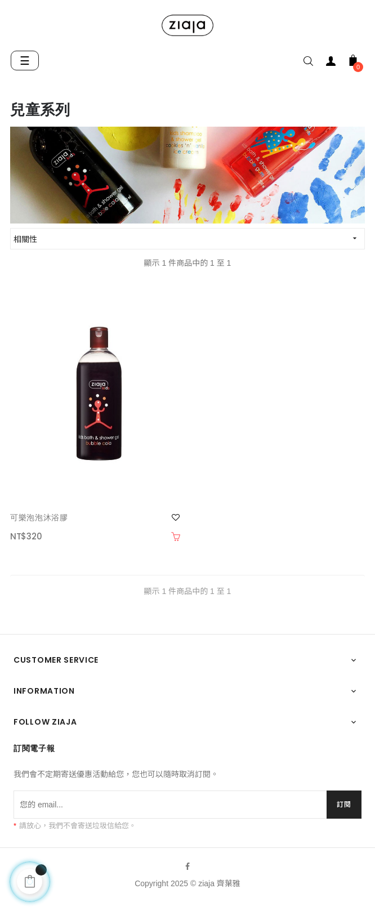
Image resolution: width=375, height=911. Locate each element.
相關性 (189, 238)
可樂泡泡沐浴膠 (39, 517)
